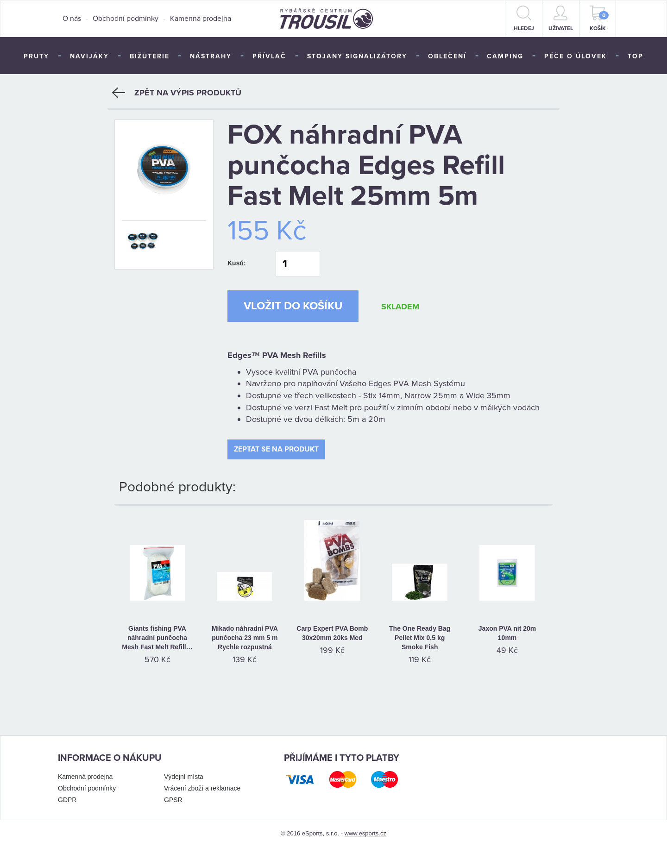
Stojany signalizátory (357, 56)
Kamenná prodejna (200, 18)
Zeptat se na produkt (276, 449)
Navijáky (89, 56)
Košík (599, 18)
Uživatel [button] (560, 18)
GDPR (67, 799)
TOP (635, 56)
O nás (72, 18)
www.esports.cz (365, 833)
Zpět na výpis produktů (176, 93)
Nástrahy (211, 56)
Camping (505, 56)
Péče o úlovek (575, 56)
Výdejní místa (183, 776)
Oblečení (447, 56)
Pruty (36, 56)
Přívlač (269, 56)
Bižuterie (150, 56)
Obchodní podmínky (125, 18)
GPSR (173, 799)
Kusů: (236, 263)
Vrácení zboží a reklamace (202, 788)
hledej (524, 18)
